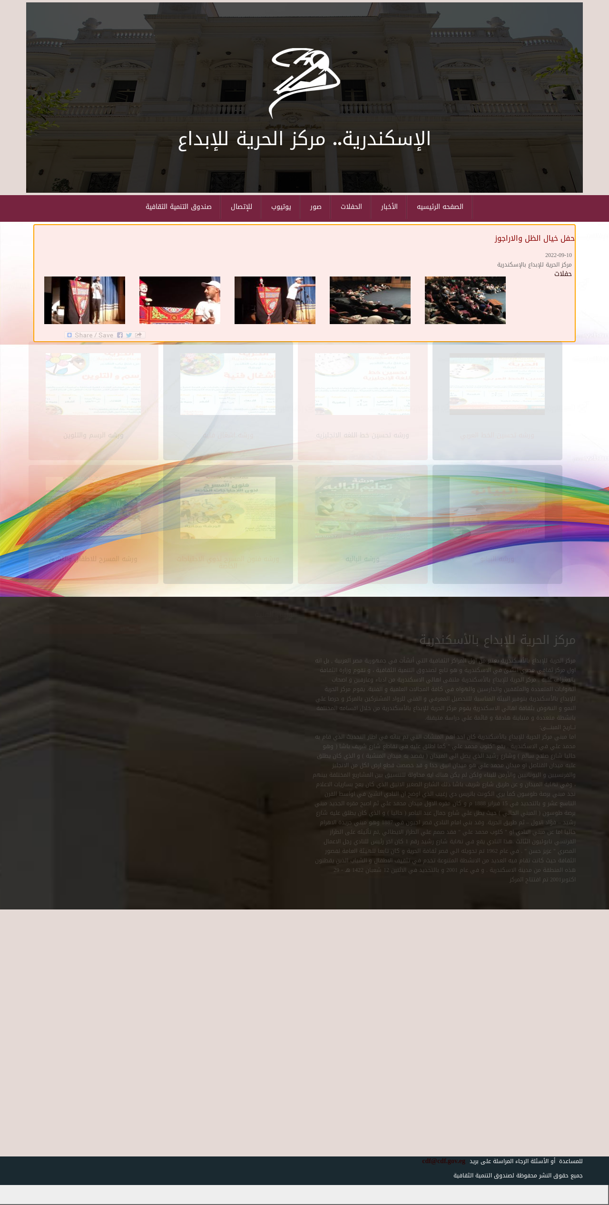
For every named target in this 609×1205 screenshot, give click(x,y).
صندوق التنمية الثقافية (179, 206)
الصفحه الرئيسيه (440, 206)
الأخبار (389, 206)
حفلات (563, 273)
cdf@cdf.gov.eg (440, 1161)
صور (316, 206)
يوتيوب (281, 206)
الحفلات (351, 206)
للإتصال (241, 206)
